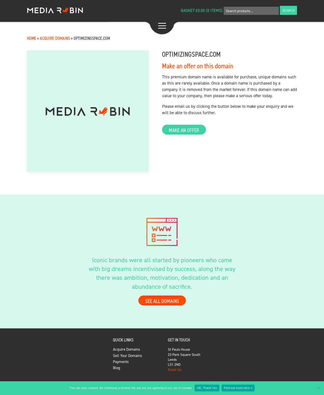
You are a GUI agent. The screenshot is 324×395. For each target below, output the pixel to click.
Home (31, 38)
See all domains (162, 301)
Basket (188, 10)
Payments (121, 361)
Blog (116, 368)
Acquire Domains (55, 38)
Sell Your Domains (127, 355)
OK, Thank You (207, 388)
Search (288, 10)
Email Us (174, 369)
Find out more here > (238, 388)
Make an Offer (184, 130)
